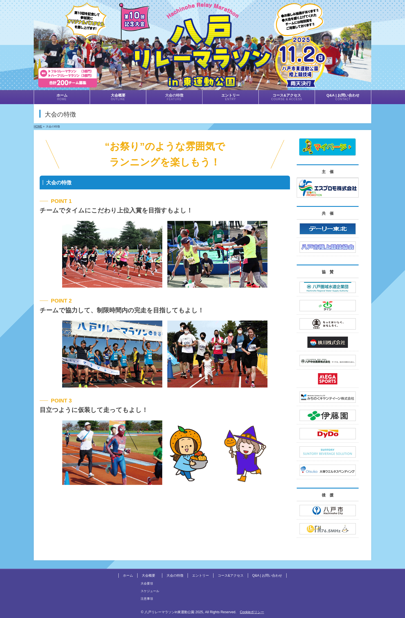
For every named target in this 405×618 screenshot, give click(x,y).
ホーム (128, 575)
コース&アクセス (231, 575)
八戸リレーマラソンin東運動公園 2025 (174, 612)
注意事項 (147, 598)
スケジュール (150, 591)
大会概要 (148, 575)
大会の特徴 (174, 575)
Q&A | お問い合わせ (267, 575)
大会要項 (147, 583)
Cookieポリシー (252, 612)
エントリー (200, 575)
